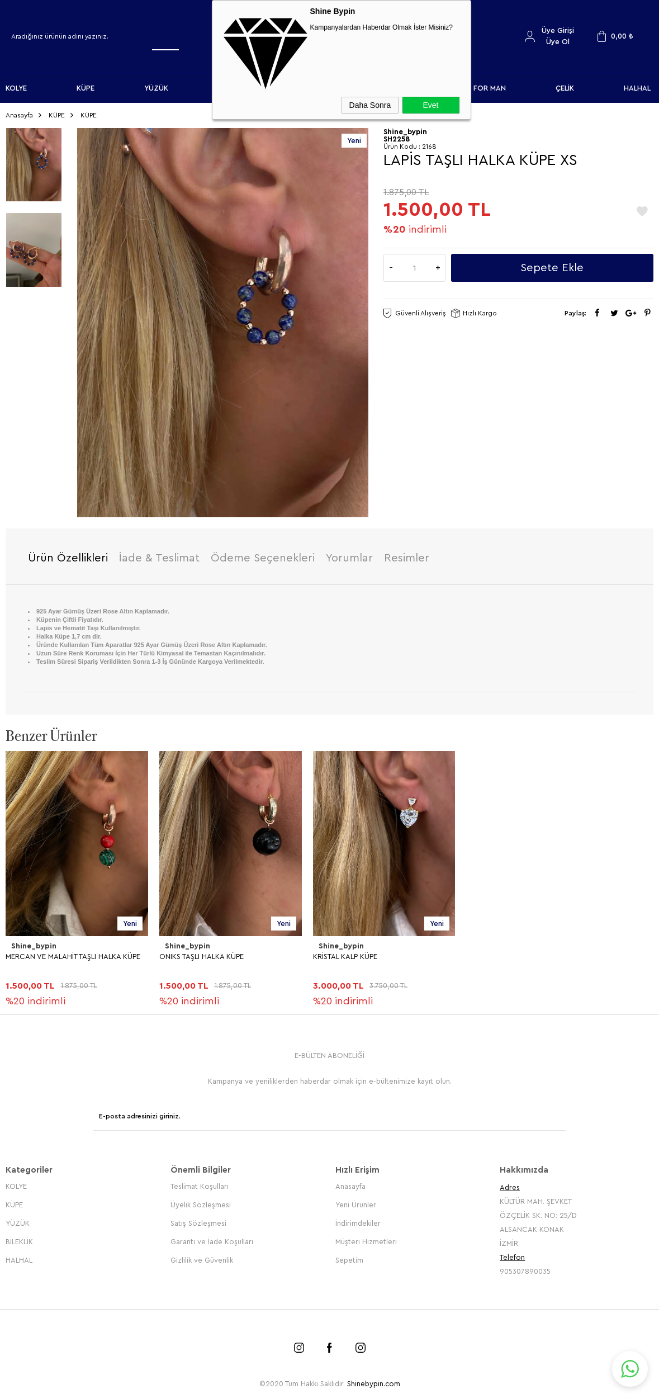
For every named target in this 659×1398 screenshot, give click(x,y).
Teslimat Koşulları (199, 1181)
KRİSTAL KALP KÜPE (345, 953)
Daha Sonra (370, 105)
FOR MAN (489, 88)
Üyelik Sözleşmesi (200, 1199)
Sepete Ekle (552, 265)
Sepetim (349, 1255)
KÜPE (85, 88)
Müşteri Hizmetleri (366, 1236)
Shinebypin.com (373, 1378)
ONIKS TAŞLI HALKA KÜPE (201, 953)
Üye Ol (558, 41)
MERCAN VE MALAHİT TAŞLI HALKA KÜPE (73, 953)
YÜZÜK (156, 88)
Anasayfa (350, 1181)
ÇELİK (565, 88)
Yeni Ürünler (355, 1199)
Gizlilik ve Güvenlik (201, 1255)
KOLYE (16, 88)
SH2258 (396, 136)
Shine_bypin (33, 944)
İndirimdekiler (358, 1218)
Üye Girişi (558, 30)
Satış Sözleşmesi (198, 1218)
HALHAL (637, 88)
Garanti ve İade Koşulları (211, 1236)
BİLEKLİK (19, 1236)
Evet (430, 105)
